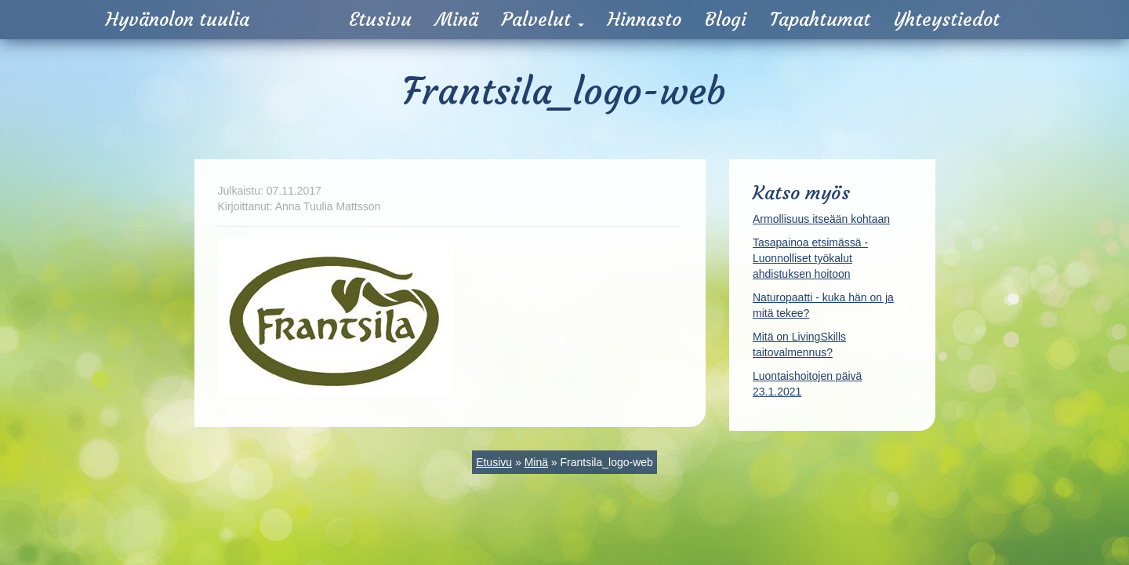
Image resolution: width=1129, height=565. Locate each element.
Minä (456, 19)
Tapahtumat (820, 19)
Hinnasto (644, 19)
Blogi (725, 19)
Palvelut (543, 19)
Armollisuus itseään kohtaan (821, 219)
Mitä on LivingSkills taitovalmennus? (799, 344)
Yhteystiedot (947, 19)
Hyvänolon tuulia (177, 19)
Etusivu (380, 19)
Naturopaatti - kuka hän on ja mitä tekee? (823, 305)
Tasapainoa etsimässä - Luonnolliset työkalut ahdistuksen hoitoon (810, 258)
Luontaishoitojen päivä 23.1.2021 (807, 384)
